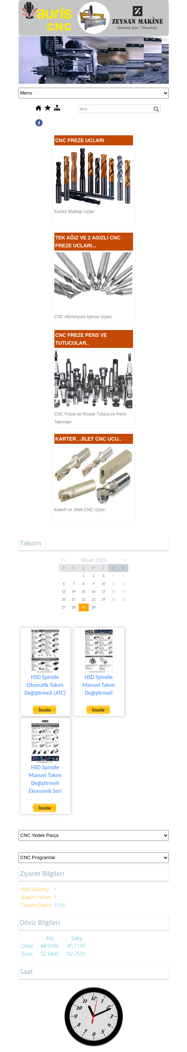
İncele (45, 710)
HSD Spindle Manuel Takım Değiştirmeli (98, 685)
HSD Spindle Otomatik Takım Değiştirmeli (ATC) (45, 685)
